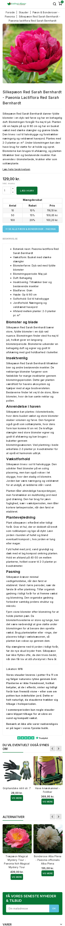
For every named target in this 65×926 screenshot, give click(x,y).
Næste (59, 748)
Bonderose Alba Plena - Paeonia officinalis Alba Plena (47, 860)
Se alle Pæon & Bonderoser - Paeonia (31, 229)
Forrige (52, 748)
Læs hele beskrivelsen (16, 169)
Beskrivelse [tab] (10, 238)
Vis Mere (17, 798)
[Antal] (7, 190)
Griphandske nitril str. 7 (17, 788)
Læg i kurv (27, 190)
